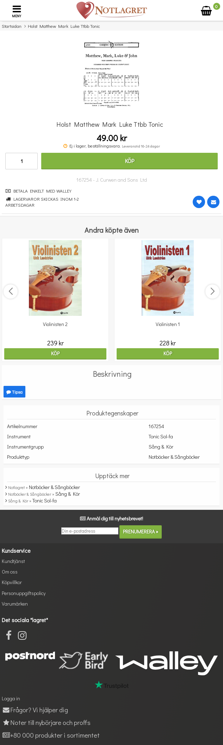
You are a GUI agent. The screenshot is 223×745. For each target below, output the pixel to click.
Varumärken (15, 603)
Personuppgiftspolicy (23, 593)
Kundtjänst (13, 561)
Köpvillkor (12, 582)
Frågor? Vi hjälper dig (35, 709)
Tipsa (14, 392)
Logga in (11, 698)
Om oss (10, 571)
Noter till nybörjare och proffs (46, 722)
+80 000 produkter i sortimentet (51, 735)
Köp (129, 160)
